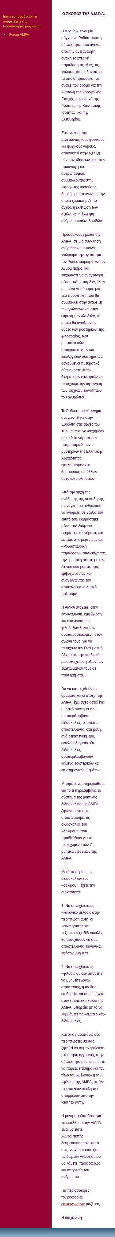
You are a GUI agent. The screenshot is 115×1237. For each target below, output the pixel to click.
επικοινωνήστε (73, 1204)
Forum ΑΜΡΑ (19, 34)
